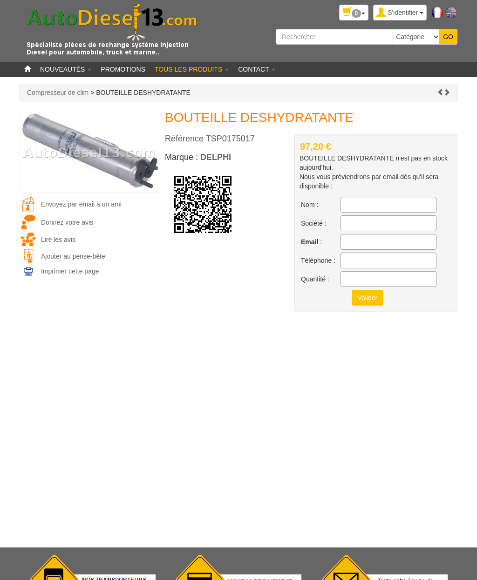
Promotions (123, 69)
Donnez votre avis (67, 222)
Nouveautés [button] (65, 69)
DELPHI (215, 157)
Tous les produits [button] (192, 69)
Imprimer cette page (70, 271)
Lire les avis (58, 239)
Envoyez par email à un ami (81, 204)
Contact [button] (256, 69)
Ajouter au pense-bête (73, 256)
